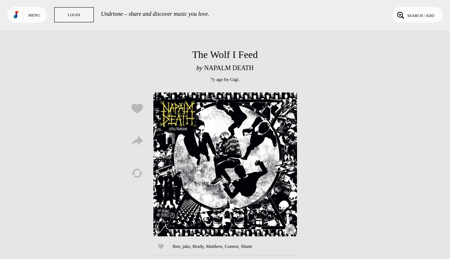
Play (225, 164)
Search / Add (415, 14)
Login (74, 15)
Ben (176, 246)
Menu (34, 15)
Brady (198, 246)
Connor (231, 246)
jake (186, 246)
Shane (246, 246)
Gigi (234, 79)
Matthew (214, 246)
